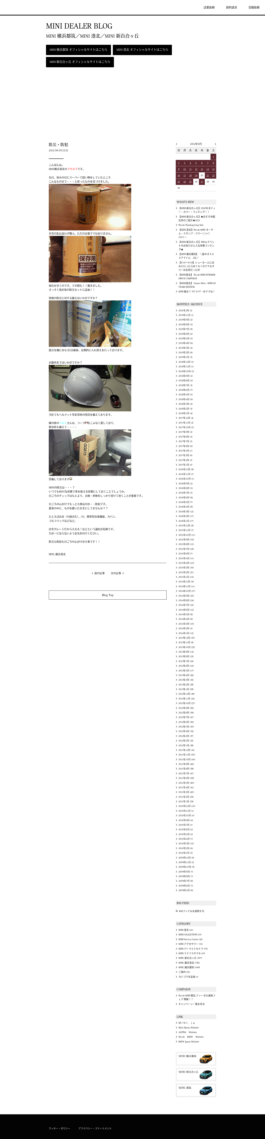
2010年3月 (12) (186, 843)
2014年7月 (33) (186, 605)
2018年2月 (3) (185, 408)
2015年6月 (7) (186, 553)
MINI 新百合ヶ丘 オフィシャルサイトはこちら (80, 62)
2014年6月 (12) (186, 610)
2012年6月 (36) (186, 722)
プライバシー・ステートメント (95, 1128)
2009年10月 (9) (187, 867)
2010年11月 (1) (186, 811)
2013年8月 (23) (186, 656)
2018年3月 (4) (186, 404)
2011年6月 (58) (186, 778)
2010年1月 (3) (186, 853)
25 (190, 181)
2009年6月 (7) (186, 885)
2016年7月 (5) (186, 493)
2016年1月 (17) (186, 521)
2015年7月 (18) (186, 549)
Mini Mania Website (189, 1027)
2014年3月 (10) (186, 624)
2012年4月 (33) (186, 731)
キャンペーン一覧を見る (192, 1004)
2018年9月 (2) (186, 376)
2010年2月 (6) (186, 848)
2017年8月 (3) (185, 437)
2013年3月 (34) (186, 680)
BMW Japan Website (189, 1041)
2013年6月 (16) (186, 666)
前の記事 (99, 573)
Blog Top (108, 595)
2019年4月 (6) (186, 343)
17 (184, 175)
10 (184, 169)
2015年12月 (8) (186, 525)
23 (179, 181)
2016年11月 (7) (186, 474)
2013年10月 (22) (187, 647)
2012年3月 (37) (186, 736)
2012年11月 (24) (187, 698)
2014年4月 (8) (186, 619)
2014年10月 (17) (187, 591)
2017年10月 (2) (186, 427)
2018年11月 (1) (186, 366)
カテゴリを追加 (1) (188, 977)
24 (184, 181)
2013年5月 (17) (186, 670)
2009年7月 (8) (186, 881)
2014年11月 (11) (187, 586)
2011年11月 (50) (187, 754)
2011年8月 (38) (186, 768)
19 (196, 175)
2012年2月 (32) (186, 740)
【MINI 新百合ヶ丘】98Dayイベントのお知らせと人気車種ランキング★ (196, 246)
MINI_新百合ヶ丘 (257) (190, 958)
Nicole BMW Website (191, 1037)
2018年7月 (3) (185, 385)
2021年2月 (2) (185, 310)
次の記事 (116, 573)
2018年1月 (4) (186, 413)
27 (202, 181)
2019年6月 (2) (186, 334)
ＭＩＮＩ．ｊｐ (187, 1023)
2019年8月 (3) (186, 324)
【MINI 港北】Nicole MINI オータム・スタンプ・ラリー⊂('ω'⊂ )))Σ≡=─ (196, 234)
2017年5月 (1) (185, 451)
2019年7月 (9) (186, 329)
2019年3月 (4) (186, 348)
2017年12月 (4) (186, 418)
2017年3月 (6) (185, 455)
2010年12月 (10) (187, 806)
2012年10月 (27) (187, 703)
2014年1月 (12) (186, 633)
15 (213, 169)
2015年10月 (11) (187, 535)
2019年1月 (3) (185, 357)
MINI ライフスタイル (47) (192, 953)
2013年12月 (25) (187, 638)
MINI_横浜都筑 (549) (189, 967)
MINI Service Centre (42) (191, 939)
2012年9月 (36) (186, 708)
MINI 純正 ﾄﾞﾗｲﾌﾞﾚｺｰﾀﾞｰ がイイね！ (197, 291)
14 (207, 169)
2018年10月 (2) (186, 371)
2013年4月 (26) (186, 675)
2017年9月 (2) (185, 432)
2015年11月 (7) (186, 530)
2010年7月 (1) (186, 825)
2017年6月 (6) (186, 446)
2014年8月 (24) (186, 600)
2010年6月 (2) (186, 829)
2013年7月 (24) (186, 661)
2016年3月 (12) (186, 511)
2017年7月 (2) (185, 441)
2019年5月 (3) (186, 338)
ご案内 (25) (184, 972)
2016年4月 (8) (186, 507)
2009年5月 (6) (186, 890)
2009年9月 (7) (186, 871)
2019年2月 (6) (186, 352)
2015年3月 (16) (186, 567)
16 (179, 175)
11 (190, 169)
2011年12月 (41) (187, 750)
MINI (14, 7)
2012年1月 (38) (186, 745)
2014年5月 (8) (186, 614)
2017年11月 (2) (186, 423)
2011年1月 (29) (186, 801)
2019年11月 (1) (186, 315)
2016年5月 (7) (186, 502)
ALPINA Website (188, 1032)
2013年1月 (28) (186, 689)
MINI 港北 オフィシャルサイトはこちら (142, 49)
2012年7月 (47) (186, 717)
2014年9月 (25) (186, 596)
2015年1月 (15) (186, 577)
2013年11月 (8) (186, 642)
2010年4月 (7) (186, 839)
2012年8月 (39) (186, 712)
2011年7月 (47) (186, 773)
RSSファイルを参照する (191, 911)
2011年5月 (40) (186, 783)
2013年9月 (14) (186, 652)
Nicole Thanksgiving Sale (191, 225)
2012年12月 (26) (187, 694)
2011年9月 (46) (186, 764)
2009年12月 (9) (186, 857)
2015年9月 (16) (186, 539)
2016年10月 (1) (186, 479)
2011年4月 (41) (186, 787)
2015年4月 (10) (186, 563)
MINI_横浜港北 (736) (189, 963)
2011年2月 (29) (186, 797)
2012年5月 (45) (186, 726)
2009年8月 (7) (186, 876)
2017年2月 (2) (185, 460)
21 (208, 175)
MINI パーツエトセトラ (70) (193, 949)
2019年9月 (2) (186, 319)
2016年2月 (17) (186, 516)
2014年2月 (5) (186, 628)
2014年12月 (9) (186, 581)
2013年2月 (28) (186, 684)
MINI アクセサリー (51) (191, 944)
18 (190, 175)
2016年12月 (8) (186, 469)
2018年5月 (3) (186, 394)
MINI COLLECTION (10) (190, 934)
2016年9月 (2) (186, 483)
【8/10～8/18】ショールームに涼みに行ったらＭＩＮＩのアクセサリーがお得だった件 (196, 266)
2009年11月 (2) (186, 862)
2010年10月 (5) (186, 815)
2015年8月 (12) (186, 544)
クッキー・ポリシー (59, 1128)
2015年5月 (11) (186, 558)
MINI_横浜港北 (57, 554)
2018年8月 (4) (186, 380)
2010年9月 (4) (186, 820)
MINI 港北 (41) (186, 930)
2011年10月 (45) (187, 759)
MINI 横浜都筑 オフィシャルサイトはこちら (78, 49)
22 (213, 175)
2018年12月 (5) (186, 362)
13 (202, 169)
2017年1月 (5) (185, 465)
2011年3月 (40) (186, 792)
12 (196, 169)
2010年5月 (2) (186, 834)
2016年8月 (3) (186, 488)
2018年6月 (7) (186, 390)
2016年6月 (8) (186, 497)
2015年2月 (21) (186, 572)
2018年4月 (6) (186, 399)
